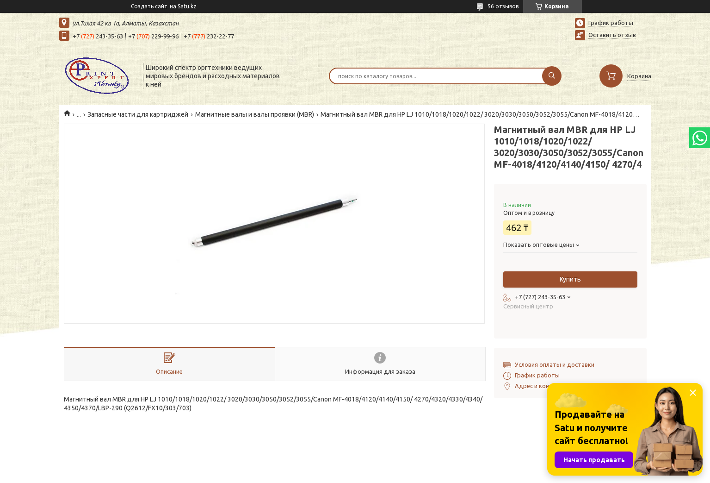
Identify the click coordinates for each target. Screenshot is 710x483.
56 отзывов (503, 6)
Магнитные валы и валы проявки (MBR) (254, 114)
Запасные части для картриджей (137, 114)
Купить (570, 279)
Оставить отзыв (612, 34)
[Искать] (552, 76)
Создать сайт (149, 6)
